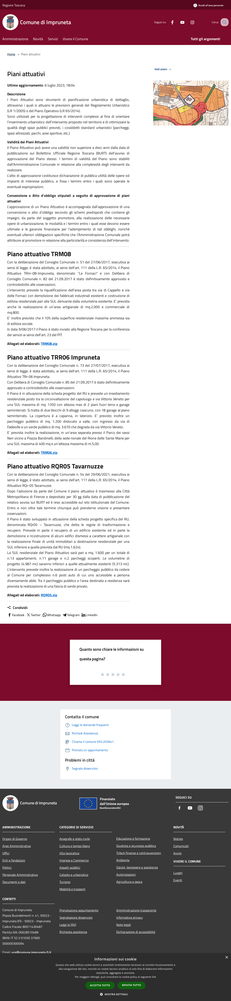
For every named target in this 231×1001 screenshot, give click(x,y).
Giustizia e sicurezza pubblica (136, 845)
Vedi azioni (164, 69)
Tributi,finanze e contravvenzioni (138, 853)
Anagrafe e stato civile (74, 838)
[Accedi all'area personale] (208, 5)
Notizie (178, 838)
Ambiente (123, 860)
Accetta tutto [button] (100, 985)
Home (11, 54)
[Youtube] (178, 22)
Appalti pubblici (69, 867)
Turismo (64, 881)
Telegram (70, 615)
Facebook (15, 615)
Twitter (33, 615)
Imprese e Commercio (74, 860)
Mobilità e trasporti (72, 889)
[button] (115, 994)
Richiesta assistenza (73, 931)
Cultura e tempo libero (74, 846)
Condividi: (17, 608)
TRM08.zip (49, 343)
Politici (7, 867)
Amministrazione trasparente (136, 910)
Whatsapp (51, 615)
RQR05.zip (49, 595)
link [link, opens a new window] (154, 977)
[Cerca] (224, 22)
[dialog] (115, 977)
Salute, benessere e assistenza (137, 867)
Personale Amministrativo (20, 874)
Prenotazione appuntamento (78, 910)
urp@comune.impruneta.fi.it (31, 952)
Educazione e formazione (133, 838)
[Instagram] (188, 22)
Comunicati (181, 846)
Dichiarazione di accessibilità (135, 931)
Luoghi (178, 873)
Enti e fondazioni (13, 860)
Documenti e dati (14, 881)
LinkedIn (89, 615)
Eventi (177, 880)
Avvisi (177, 853)
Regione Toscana (13, 5)
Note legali (123, 924)
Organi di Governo (14, 838)
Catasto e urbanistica (73, 874)
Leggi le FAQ (67, 924)
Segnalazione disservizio (75, 917)
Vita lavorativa (69, 853)
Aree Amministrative (16, 846)
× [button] (226, 957)
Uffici (5, 853)
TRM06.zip (49, 452)
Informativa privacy (129, 917)
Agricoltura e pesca (129, 881)
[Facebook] (168, 22)
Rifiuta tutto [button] (131, 985)
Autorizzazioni (126, 874)
